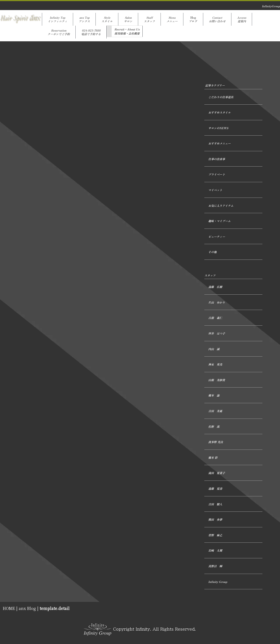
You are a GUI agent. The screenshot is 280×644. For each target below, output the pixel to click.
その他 (212, 252)
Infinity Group (217, 582)
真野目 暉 (215, 566)
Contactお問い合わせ (217, 19)
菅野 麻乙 (215, 535)
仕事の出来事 (216, 159)
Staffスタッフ (149, 19)
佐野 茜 (213, 426)
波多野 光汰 (215, 442)
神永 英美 (215, 364)
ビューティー (216, 236)
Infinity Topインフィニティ (57, 19)
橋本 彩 (212, 457)
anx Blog (27, 608)
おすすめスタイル (219, 112)
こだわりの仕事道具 (220, 97)
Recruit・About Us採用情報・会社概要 (127, 31)
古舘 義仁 (215, 318)
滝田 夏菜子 (216, 473)
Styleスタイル (107, 19)
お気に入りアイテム (220, 205)
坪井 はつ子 (216, 333)
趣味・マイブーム (219, 221)
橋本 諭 (213, 395)
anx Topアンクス (84, 19)
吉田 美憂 (215, 411)
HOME (9, 608)
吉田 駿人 (215, 504)
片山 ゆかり (216, 302)
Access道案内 (241, 19)
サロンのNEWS (218, 128)
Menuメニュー (172, 19)
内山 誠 (213, 349)
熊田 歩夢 (215, 519)
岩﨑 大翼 (215, 550)
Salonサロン (128, 19)
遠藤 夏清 (215, 488)
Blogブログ (193, 19)
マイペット (215, 190)
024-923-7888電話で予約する (91, 32)
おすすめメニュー (219, 143)
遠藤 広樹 (215, 287)
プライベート (216, 174)
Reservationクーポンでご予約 (58, 32)
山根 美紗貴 (216, 380)
